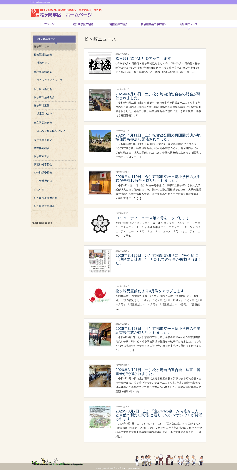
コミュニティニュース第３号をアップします (153, 218)
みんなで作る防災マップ (51, 130)
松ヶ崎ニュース (188, 25)
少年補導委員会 (43, 172)
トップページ (47, 25)
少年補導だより (46, 180)
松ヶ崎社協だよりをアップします (143, 58)
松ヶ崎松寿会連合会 (45, 198)
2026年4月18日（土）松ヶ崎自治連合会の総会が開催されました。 (158, 96)
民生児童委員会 (43, 140)
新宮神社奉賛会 (43, 164)
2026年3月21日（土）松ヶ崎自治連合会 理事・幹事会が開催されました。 (158, 371)
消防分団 (39, 189)
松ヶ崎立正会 (41, 156)
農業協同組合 (41, 148)
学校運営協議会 (43, 72)
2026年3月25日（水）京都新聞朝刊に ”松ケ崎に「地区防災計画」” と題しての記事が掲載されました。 (159, 259)
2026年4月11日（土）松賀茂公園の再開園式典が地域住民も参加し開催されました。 (158, 137)
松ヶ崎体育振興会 (44, 206)
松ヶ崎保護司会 (43, 89)
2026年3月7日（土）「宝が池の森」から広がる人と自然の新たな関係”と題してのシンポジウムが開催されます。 (159, 415)
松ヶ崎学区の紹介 (83, 25)
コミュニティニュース (50, 80)
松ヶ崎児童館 (41, 105)
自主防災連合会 (43, 122)
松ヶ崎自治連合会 (44, 97)
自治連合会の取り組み (153, 25)
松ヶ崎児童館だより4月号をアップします (150, 291)
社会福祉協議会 (43, 54)
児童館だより (44, 113)
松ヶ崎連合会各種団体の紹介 (118, 25)
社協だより (43, 62)
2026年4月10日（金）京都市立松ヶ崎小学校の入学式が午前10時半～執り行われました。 (158, 178)
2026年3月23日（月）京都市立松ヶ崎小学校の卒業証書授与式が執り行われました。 (158, 330)
